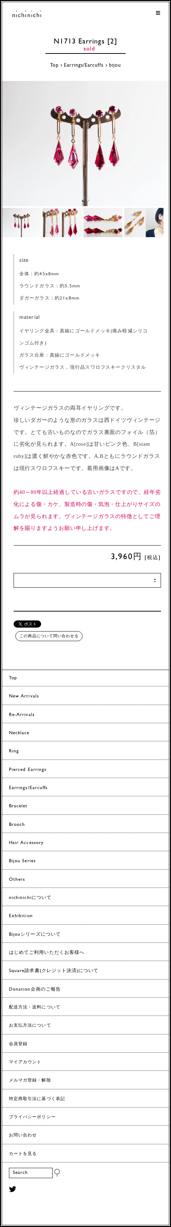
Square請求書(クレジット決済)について (53, 970)
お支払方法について (30, 1025)
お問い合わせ (23, 1135)
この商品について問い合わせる (48, 636)
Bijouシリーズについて (35, 934)
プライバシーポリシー (32, 1117)
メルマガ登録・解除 (30, 1080)
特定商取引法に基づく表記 (37, 1099)
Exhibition (21, 916)
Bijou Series (22, 861)
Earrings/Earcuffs (83, 65)
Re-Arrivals (22, 714)
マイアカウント (25, 1062)
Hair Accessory (26, 842)
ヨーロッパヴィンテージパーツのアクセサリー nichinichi (27, 15)
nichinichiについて (30, 897)
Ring (14, 751)
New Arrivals (24, 696)
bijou (115, 65)
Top (54, 65)
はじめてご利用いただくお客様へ (46, 952)
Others (17, 879)
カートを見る (23, 1154)
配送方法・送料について (34, 1007)
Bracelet (18, 806)
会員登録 (18, 1044)
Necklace (19, 733)
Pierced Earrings (28, 769)
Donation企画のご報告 (35, 989)
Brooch (17, 824)
